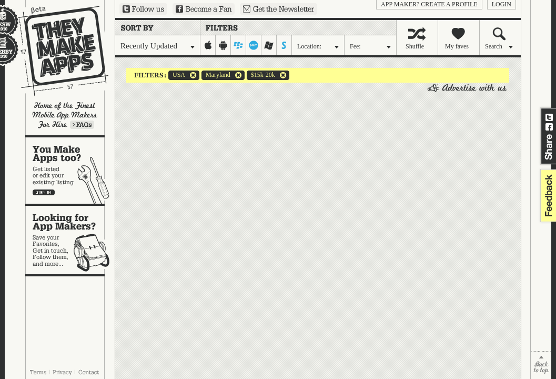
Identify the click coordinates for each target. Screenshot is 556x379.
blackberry (238, 45)
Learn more (82, 125)
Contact (89, 372)
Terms (38, 372)
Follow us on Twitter (143, 9)
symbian (284, 45)
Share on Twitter (549, 117)
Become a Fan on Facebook (204, 9)
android (223, 45)
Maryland (215, 75)
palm (253, 45)
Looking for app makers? (70, 240)
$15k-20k (261, 75)
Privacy (62, 372)
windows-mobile (269, 45)
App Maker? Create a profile (429, 4)
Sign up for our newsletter (278, 9)
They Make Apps (56, 51)
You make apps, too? (70, 170)
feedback (547, 195)
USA (176, 75)
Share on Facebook (549, 127)
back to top (541, 365)
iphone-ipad (208, 45)
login (501, 4)
